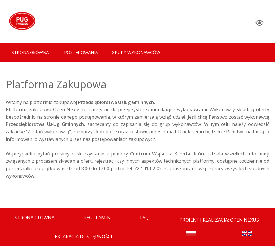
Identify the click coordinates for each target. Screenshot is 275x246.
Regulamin (97, 217)
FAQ (144, 217)
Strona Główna (34, 217)
